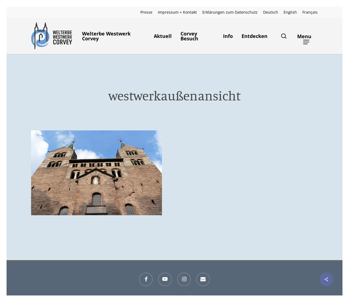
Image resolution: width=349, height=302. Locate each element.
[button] (306, 36)
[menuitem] (270, 12)
